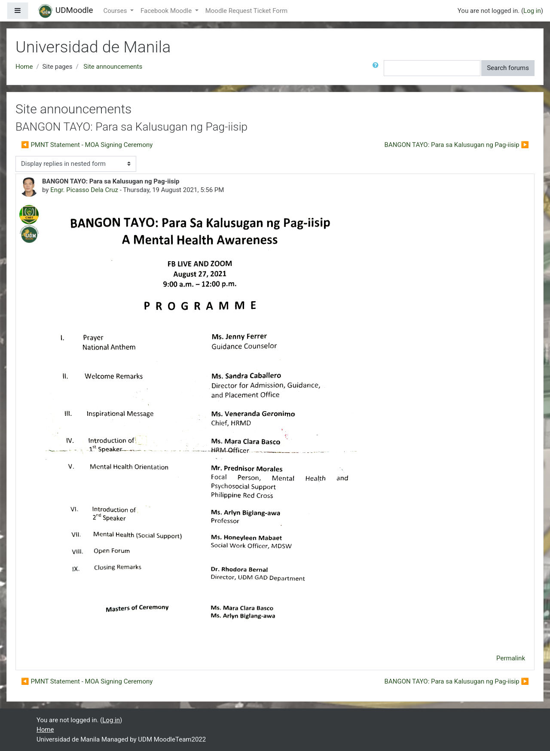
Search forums (508, 68)
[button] (377, 68)
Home (24, 66)
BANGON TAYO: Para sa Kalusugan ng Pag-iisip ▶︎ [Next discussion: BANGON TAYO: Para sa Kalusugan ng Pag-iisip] (457, 145)
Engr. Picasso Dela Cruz (84, 190)
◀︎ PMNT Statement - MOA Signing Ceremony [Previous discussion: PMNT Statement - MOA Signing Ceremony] (87, 145)
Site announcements (112, 66)
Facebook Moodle (167, 11)
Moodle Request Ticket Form (246, 11)
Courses (115, 11)
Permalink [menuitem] (510, 658)
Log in (532, 11)
